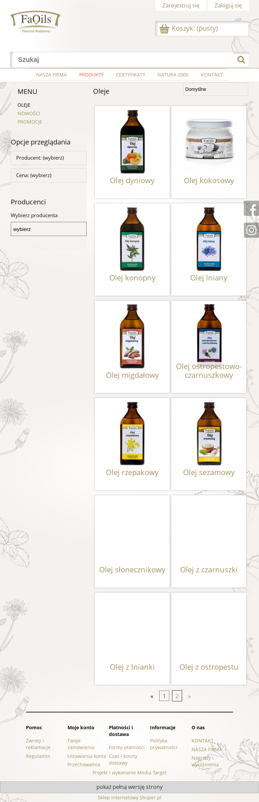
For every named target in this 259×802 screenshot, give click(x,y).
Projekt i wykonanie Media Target (129, 772)
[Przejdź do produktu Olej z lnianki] (132, 639)
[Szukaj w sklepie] (123, 59)
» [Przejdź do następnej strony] (189, 696)
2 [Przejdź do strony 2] (177, 696)
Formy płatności (127, 747)
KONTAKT (202, 740)
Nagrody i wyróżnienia (205, 761)
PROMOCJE (30, 122)
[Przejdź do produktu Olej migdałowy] (132, 347)
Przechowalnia (83, 764)
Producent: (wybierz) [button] (40, 157)
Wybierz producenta (34, 215)
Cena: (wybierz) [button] (33, 175)
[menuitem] (51, 74)
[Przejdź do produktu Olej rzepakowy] (132, 444)
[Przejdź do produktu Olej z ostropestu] (208, 639)
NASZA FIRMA (207, 749)
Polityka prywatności (163, 743)
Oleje (24, 105)
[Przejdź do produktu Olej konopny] (132, 249)
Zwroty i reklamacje (38, 743)
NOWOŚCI (29, 113)
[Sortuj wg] (215, 89)
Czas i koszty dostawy (123, 759)
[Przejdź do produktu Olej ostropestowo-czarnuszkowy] (208, 347)
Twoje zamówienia (80, 743)
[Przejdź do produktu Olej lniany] (208, 249)
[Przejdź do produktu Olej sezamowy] (208, 444)
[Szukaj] (241, 59)
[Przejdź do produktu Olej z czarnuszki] (208, 541)
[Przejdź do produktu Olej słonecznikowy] (132, 541)
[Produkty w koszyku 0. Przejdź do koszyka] (189, 29)
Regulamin (38, 756)
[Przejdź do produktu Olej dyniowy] (132, 152)
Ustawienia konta (86, 756)
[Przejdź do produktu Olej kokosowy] (208, 152)
